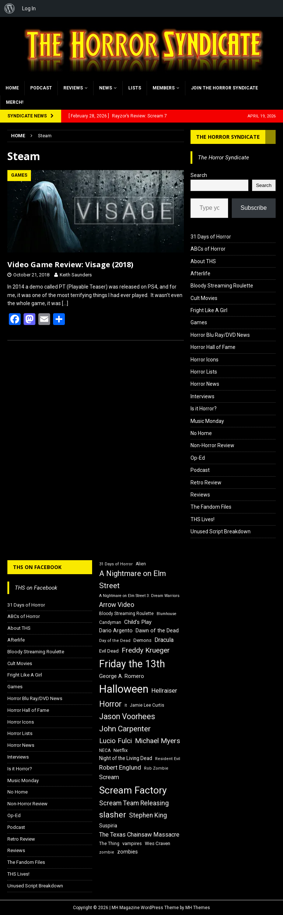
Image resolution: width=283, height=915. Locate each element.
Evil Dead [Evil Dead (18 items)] (109, 651)
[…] (65, 303)
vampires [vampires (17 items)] (132, 843)
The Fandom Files (211, 507)
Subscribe (254, 208)
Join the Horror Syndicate (224, 88)
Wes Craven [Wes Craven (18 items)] (157, 843)
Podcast (41, 88)
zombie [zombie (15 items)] (106, 852)
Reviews (73, 88)
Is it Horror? (204, 408)
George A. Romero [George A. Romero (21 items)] (121, 676)
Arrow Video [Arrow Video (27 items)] (116, 604)
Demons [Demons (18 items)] (142, 640)
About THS (203, 261)
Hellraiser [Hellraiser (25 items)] (164, 690)
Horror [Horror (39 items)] (110, 704)
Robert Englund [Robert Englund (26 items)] (120, 767)
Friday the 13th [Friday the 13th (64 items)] (132, 664)
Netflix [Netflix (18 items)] (120, 750)
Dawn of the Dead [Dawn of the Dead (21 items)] (157, 630)
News (105, 88)
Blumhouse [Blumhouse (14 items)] (167, 613)
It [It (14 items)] (126, 705)
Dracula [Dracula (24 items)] (164, 639)
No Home (201, 433)
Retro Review (206, 482)
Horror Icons (205, 360)
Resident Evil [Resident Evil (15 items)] (167, 758)
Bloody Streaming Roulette (222, 286)
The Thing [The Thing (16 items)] (109, 843)
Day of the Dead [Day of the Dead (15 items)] (114, 640)
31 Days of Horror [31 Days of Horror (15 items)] (116, 564)
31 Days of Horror (211, 237)
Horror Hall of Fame (213, 347)
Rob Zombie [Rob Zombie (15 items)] (156, 768)
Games (199, 322)
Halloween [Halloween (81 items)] (124, 689)
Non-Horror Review (212, 445)
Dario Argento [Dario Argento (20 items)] (116, 630)
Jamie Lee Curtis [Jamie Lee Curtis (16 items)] (147, 705)
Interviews (202, 396)
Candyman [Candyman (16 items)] (110, 622)
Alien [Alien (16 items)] (141, 563)
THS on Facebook (37, 567)
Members (164, 88)
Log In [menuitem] (29, 8)
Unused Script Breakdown (221, 531)
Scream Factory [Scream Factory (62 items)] (133, 790)
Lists (134, 88)
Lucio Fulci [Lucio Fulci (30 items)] (115, 741)
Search (199, 175)
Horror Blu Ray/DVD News (220, 335)
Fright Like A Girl (209, 310)
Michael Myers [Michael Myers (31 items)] (157, 740)
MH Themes (197, 907)
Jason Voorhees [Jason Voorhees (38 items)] (127, 716)
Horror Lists (204, 372)
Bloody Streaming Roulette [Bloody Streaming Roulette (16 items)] (126, 613)
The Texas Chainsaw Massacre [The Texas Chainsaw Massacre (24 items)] (139, 834)
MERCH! (14, 102)
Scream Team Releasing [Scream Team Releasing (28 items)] (134, 803)
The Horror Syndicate (228, 136)
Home (12, 88)
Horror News (205, 384)
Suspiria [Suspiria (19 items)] (108, 826)
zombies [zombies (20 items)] (127, 852)
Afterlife (200, 273)
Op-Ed (198, 458)
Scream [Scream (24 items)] (109, 777)
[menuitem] (9, 8)
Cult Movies (204, 298)
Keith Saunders (76, 275)
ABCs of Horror (208, 249)
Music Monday (207, 421)
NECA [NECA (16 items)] (105, 750)
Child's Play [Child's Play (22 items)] (137, 622)
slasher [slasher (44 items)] (112, 815)
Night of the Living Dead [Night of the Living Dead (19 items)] (125, 758)
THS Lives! (202, 519)
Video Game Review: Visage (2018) (70, 264)
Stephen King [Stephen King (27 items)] (148, 815)
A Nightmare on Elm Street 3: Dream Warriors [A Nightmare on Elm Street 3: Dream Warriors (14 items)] (139, 595)
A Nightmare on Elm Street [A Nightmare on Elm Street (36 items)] (132, 579)
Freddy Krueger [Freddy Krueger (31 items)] (146, 650)
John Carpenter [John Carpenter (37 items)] (125, 728)
